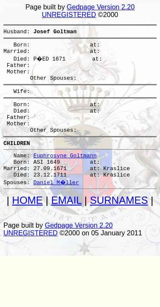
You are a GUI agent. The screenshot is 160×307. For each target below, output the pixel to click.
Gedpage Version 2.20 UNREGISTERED (88, 10)
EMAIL (66, 222)
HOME (27, 222)
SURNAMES (119, 222)
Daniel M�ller (56, 204)
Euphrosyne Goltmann (64, 173)
